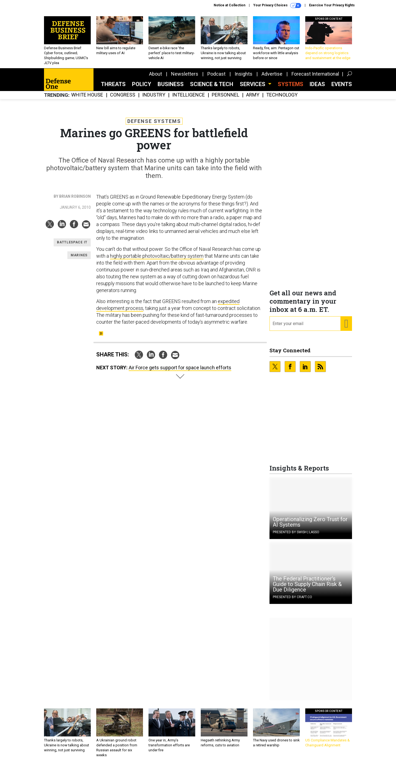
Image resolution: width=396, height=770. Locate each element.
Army (252, 99)
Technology (282, 99)
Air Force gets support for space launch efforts (180, 372)
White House (87, 99)
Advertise (272, 78)
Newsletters (184, 78)
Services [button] (253, 88)
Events (341, 88)
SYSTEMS (290, 88)
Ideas (317, 88)
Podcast (216, 78)
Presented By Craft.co (292, 601)
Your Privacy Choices (277, 5)
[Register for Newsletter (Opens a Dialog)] (346, 328)
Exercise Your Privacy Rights (332, 5)
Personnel (225, 99)
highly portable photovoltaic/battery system (157, 260)
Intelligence (188, 99)
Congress (122, 99)
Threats (113, 88)
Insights (243, 78)
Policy (141, 88)
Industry (153, 99)
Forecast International (315, 78)
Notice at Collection (229, 5)
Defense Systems (154, 125)
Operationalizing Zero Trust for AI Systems (310, 526)
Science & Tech (211, 88)
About (155, 78)
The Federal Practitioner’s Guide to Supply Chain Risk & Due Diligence (307, 588)
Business (171, 88)
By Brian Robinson (72, 200)
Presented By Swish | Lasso (296, 536)
